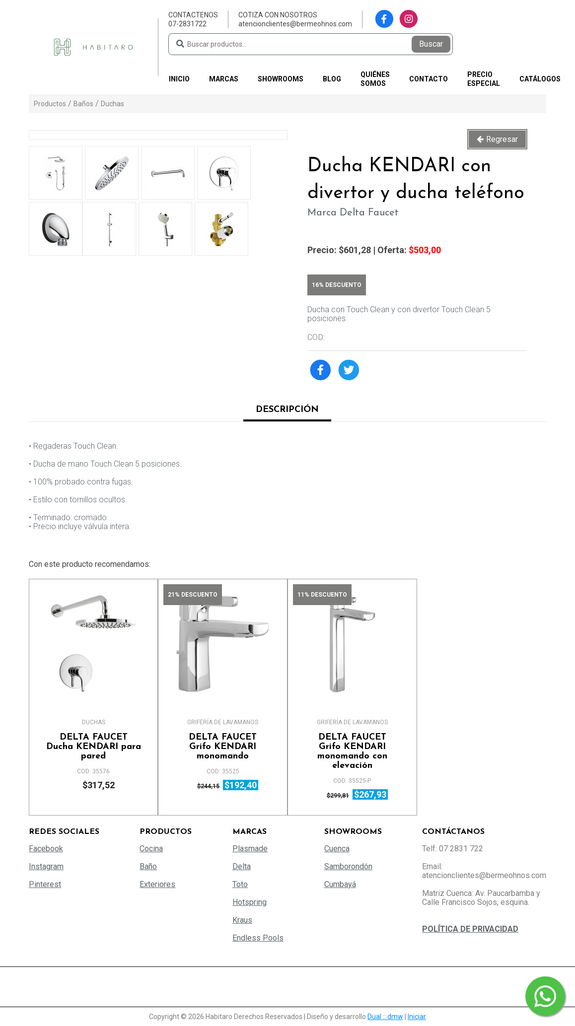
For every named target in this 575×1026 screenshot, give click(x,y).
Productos (50, 104)
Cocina (151, 848)
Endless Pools (258, 938)
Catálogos (540, 79)
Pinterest (45, 884)
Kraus (242, 920)
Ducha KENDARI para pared (93, 747)
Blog (332, 79)
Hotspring (249, 902)
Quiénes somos (375, 78)
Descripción (287, 409)
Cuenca (337, 848)
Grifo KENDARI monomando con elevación (352, 751)
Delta (241, 866)
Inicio (179, 79)
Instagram (46, 866)
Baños (83, 104)
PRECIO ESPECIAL (483, 78)
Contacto (428, 79)
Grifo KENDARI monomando (222, 747)
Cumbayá (340, 884)
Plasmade (250, 848)
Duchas (112, 104)
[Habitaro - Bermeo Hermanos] (93, 46)
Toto (240, 884)
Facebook (46, 848)
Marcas (223, 79)
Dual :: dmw (385, 1017)
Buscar (431, 44)
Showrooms (280, 79)
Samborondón (348, 866)
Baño (148, 866)
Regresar (502, 139)
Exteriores (157, 884)
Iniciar (417, 1017)
